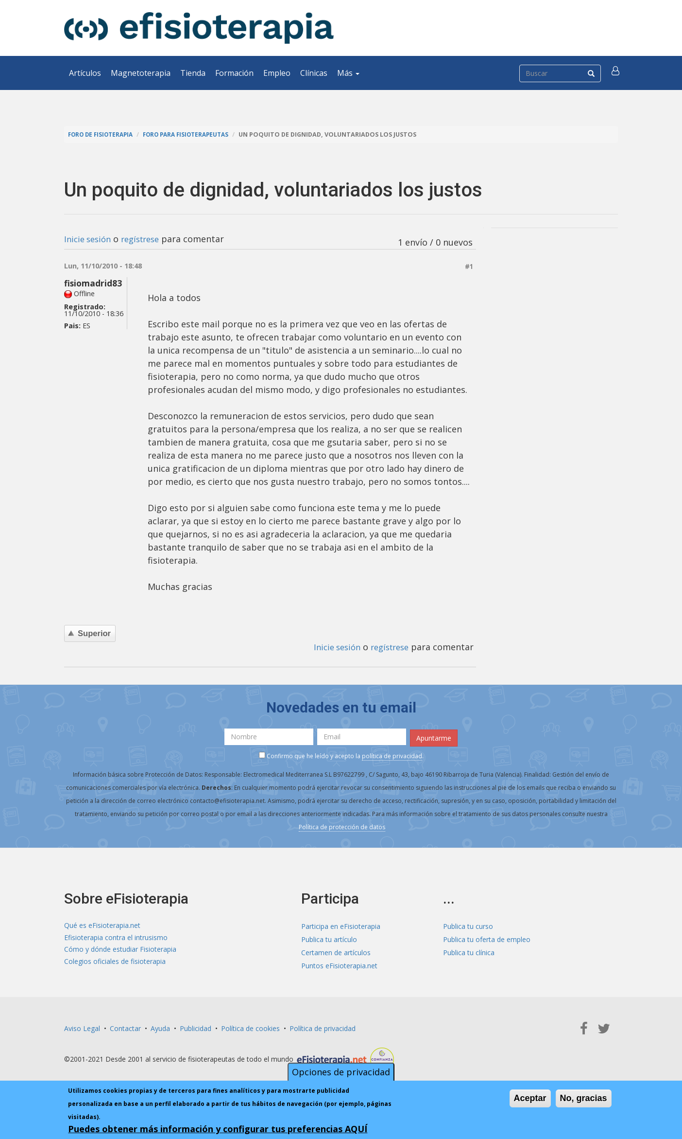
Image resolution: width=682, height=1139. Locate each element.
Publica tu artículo (329, 937)
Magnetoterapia (140, 73)
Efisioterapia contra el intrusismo (116, 937)
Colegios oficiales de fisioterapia (115, 963)
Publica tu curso (468, 924)
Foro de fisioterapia (103, 134)
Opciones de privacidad (341, 1072)
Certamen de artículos (336, 950)
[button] (616, 73)
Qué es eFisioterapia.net (102, 924)
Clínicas (313, 73)
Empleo (276, 73)
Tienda (192, 73)
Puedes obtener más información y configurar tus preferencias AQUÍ (217, 1129)
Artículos (85, 73)
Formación (234, 73)
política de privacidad (392, 754)
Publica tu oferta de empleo (486, 937)
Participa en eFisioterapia (340, 924)
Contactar (125, 1026)
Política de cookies (250, 1026)
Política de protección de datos (342, 825)
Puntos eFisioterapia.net (339, 963)
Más (348, 73)
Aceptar (530, 1098)
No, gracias (583, 1098)
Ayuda (160, 1026)
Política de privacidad (323, 1026)
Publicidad (195, 1026)
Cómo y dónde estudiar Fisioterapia (120, 950)
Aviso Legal (82, 1026)
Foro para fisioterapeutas (195, 134)
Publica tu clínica (468, 950)
